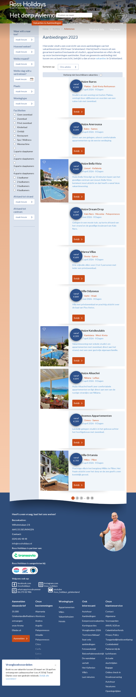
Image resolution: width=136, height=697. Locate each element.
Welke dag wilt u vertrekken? (22, 72)
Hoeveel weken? (22, 46)
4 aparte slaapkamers (24, 173)
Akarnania (40, 611)
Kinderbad (22, 127)
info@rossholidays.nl (22, 543)
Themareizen (95, 22)
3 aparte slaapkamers (24, 166)
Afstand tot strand (23, 196)
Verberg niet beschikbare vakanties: (80, 74)
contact (121, 15)
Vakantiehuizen (66, 616)
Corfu (38, 649)
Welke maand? (21, 58)
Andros (39, 620)
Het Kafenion (88, 667)
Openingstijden (113, 691)
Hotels (62, 621)
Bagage (109, 667)
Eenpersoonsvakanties (93, 620)
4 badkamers (23, 190)
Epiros (38, 653)
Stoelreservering (113, 677)
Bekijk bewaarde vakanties (39, 15)
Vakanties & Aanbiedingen (47, 22)
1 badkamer (22, 177)
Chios (38, 644)
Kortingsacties (74, 22)
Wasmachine (23, 144)
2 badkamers (23, 181)
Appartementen (66, 607)
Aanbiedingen (89, 616)
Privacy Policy (112, 635)
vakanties (101, 58)
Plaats (17, 86)
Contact (109, 611)
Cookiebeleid (111, 644)
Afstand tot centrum (20, 210)
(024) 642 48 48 (19, 538)
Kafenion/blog (115, 22)
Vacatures (115, 29)
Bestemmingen (20, 22)
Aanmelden (19, 638)
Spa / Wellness (24, 139)
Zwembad (22, 118)
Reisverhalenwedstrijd (93, 653)
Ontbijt (20, 131)
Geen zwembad (24, 114)
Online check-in (113, 672)
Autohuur (87, 611)
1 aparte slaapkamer (23, 151)
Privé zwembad (24, 123)
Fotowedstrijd (89, 649)
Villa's (61, 612)
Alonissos (40, 616)
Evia (37, 658)
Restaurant (22, 135)
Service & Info (96, 29)
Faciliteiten (20, 110)
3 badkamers (23, 186)
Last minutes (88, 677)
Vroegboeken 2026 (91, 630)
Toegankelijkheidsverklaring (119, 639)
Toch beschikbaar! (91, 635)
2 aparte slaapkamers (24, 158)
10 (88, 498)
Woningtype (20, 98)
